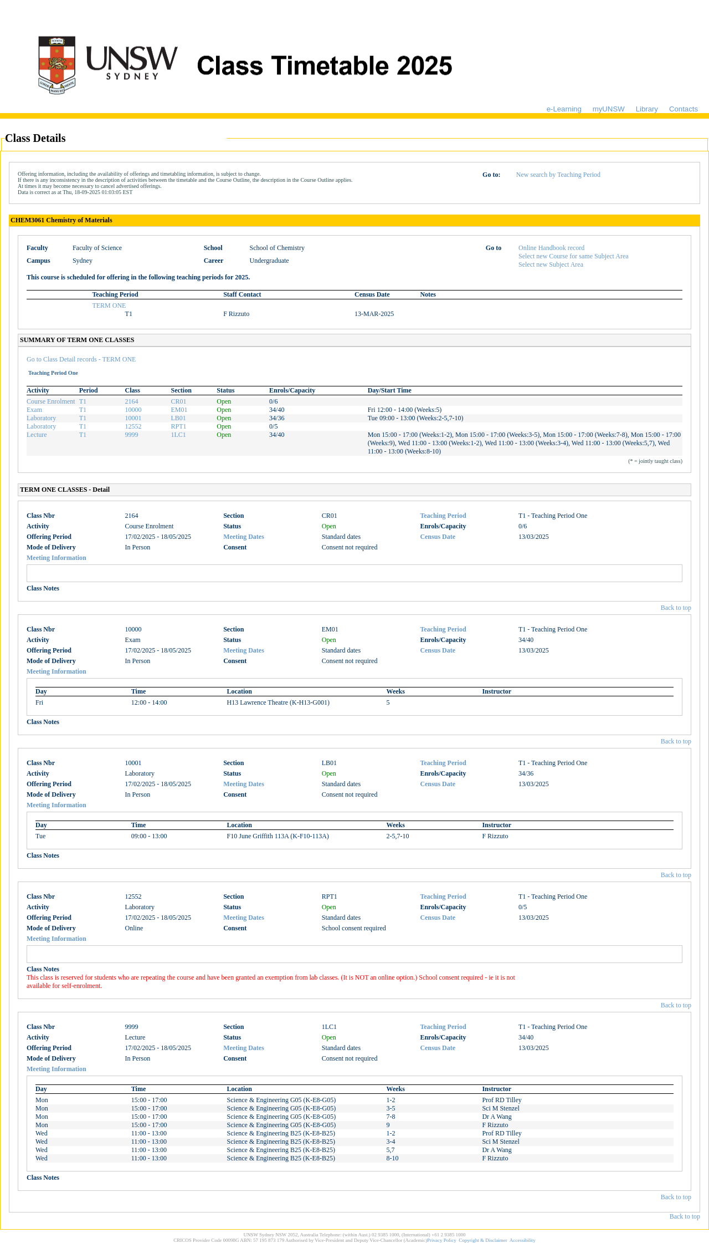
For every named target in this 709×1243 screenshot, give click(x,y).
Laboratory (41, 418)
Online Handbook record (551, 248)
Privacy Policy (441, 1240)
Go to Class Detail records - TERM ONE (81, 359)
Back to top (676, 608)
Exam (34, 410)
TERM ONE (109, 305)
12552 (133, 426)
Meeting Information (56, 558)
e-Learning (564, 109)
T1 (82, 401)
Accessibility (523, 1240)
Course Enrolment (51, 401)
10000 (133, 410)
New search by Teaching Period (558, 175)
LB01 (178, 418)
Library (647, 109)
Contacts (683, 109)
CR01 (178, 401)
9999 (131, 435)
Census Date (437, 537)
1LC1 (178, 435)
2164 (131, 401)
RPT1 (178, 426)
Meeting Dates (243, 537)
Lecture (37, 435)
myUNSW (609, 109)
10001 (133, 418)
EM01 (179, 410)
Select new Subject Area (550, 264)
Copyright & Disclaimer (483, 1240)
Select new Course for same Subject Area (573, 256)
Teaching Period (443, 515)
